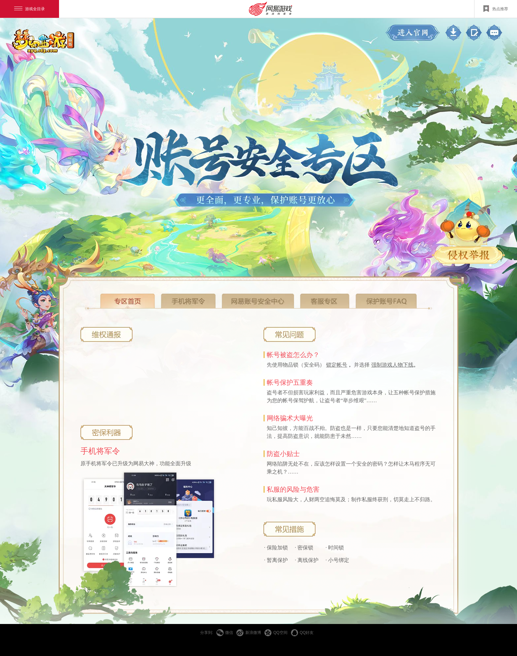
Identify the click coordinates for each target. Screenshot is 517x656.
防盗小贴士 (283, 453)
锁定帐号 (336, 365)
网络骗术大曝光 (290, 418)
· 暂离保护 (276, 560)
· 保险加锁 (276, 547)
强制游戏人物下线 (392, 365)
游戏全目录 (29, 9)
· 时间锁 (334, 547)
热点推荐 (495, 8)
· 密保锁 (304, 547)
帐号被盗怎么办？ (293, 354)
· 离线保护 (307, 560)
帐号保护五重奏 (290, 382)
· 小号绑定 (337, 560)
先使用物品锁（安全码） (296, 365)
